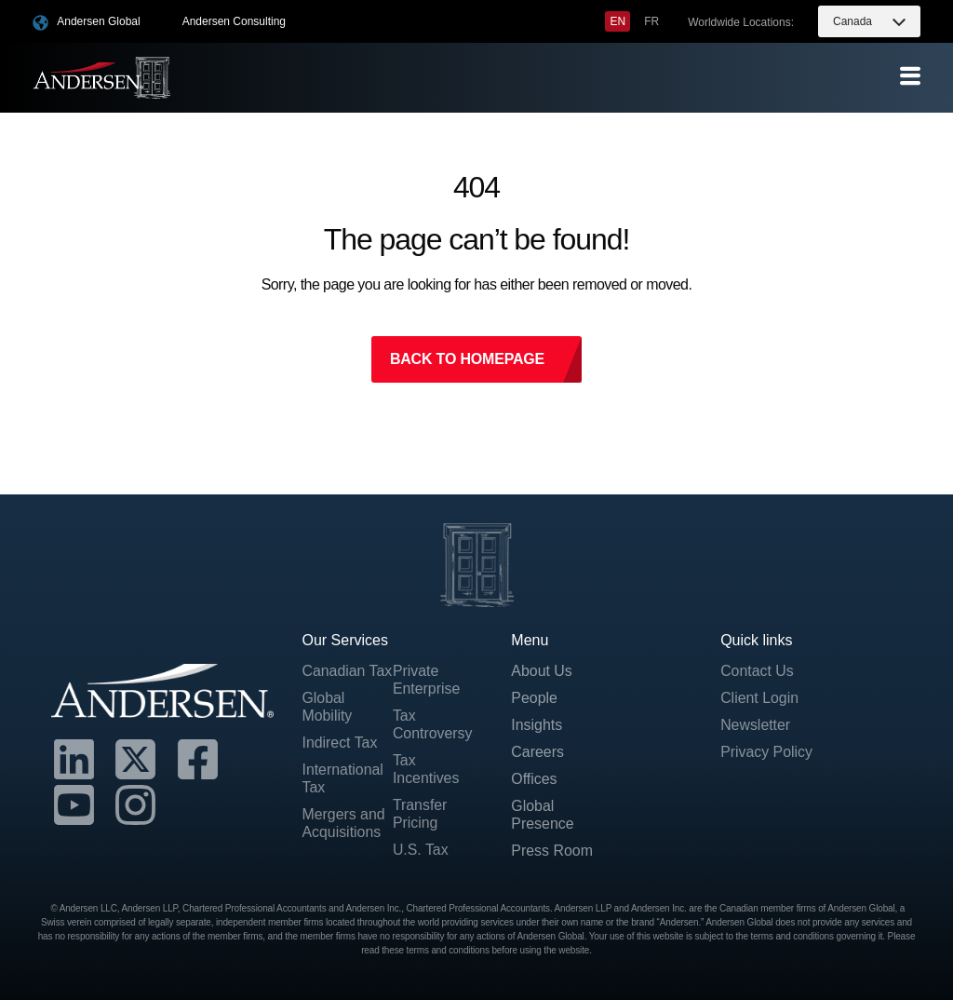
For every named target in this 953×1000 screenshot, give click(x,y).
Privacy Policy (766, 752)
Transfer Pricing (420, 814)
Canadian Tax (334, 679)
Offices (534, 779)
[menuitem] (617, 21)
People (534, 698)
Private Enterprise (427, 679)
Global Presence (542, 815)
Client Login (759, 698)
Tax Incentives (426, 769)
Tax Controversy (433, 724)
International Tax (342, 797)
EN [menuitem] (617, 21)
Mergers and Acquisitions (343, 841)
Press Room (552, 851)
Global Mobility (327, 724)
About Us (541, 671)
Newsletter (755, 725)
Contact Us (757, 671)
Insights (536, 725)
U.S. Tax (421, 850)
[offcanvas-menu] (910, 76)
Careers (537, 752)
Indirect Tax (340, 760)
